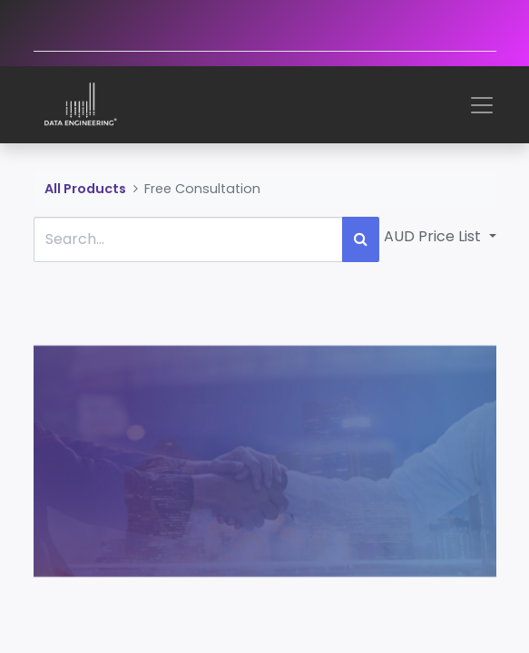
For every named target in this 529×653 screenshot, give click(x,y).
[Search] (360, 239)
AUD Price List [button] (434, 236)
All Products (85, 189)
